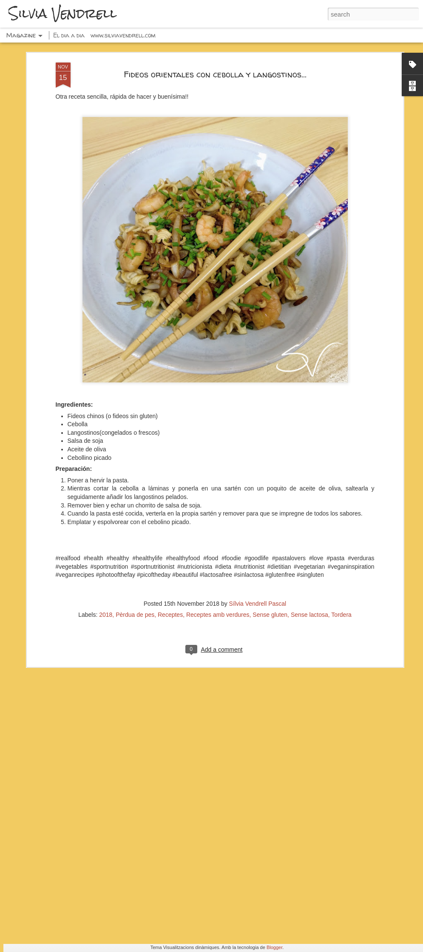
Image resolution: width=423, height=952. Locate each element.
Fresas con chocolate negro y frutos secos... (203, 750)
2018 (105, 455)
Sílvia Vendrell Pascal (258, 444)
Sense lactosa (309, 455)
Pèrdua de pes (135, 455)
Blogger (274, 947)
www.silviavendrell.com (123, 35)
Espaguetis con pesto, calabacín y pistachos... (203, 653)
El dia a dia (69, 35)
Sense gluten (270, 455)
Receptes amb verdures (218, 455)
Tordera (341, 455)
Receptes (170, 455)
